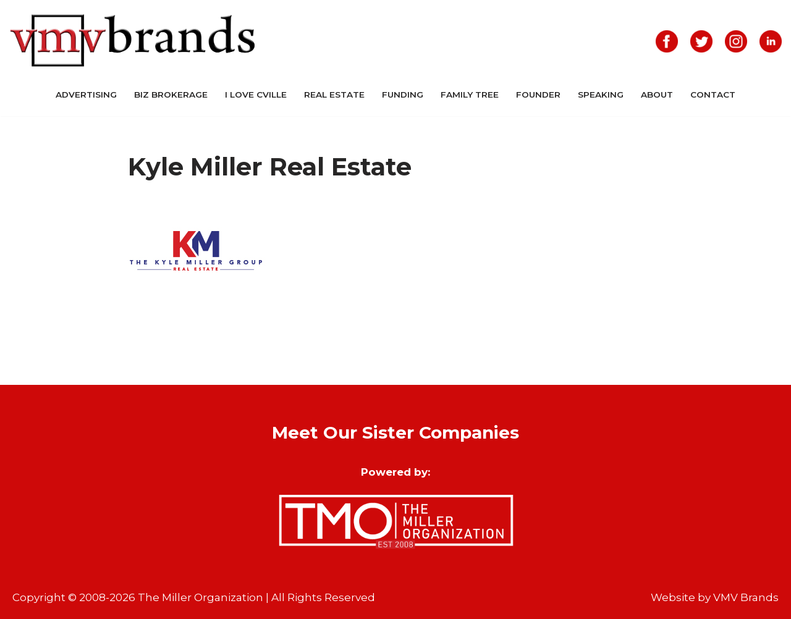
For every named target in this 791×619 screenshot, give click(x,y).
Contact (712, 94)
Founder (538, 94)
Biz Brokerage (171, 94)
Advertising (86, 94)
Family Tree (470, 94)
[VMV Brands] (132, 41)
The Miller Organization (200, 597)
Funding (402, 94)
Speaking (601, 94)
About (657, 94)
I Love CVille (256, 94)
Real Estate (334, 94)
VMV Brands (746, 597)
